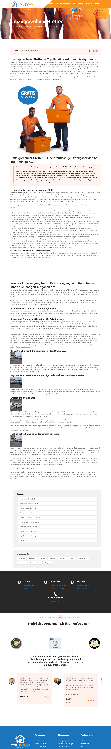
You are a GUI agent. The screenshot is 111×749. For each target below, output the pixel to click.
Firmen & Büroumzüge (65, 744)
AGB (82, 741)
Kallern (52, 559)
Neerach (42, 559)
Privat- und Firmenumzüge (88, 334)
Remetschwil (83, 559)
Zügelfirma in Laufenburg (28, 536)
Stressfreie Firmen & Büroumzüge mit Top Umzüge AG (38, 351)
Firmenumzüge (64, 3)
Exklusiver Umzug (40, 747)
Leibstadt (22, 559)
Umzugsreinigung (51, 247)
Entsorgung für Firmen (65, 741)
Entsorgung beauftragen (23, 397)
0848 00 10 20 (55, 601)
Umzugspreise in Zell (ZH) (28, 513)
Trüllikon (62, 559)
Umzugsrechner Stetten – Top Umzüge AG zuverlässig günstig (53, 59)
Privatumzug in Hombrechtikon (30, 522)
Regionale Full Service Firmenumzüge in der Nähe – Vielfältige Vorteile (47, 375)
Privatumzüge (52, 3)
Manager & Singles (87, 345)
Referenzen (89, 3)
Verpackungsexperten (46, 221)
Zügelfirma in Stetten (26, 540)
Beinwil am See (35, 563)
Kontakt (97, 3)
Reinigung (34, 51)
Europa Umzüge (77, 3)
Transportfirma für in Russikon (30, 517)
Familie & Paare (40, 741)
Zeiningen (22, 563)
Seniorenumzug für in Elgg (28, 508)
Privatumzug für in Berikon (28, 499)
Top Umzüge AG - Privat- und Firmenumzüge (26, 26)
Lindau (72, 559)
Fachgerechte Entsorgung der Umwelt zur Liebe (34, 434)
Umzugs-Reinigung (64, 747)
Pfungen (47, 563)
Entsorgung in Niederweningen (30, 531)
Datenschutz (85, 744)
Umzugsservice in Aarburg (28, 527)
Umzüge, (21, 51)
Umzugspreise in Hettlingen (29, 503)
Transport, (27, 51)
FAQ (82, 747)
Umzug (85, 171)
